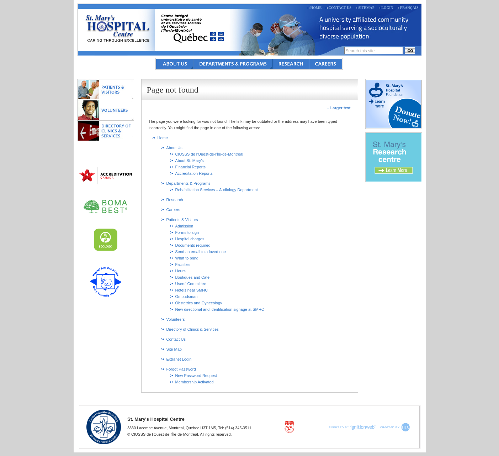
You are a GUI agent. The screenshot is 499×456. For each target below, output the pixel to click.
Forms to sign (187, 232)
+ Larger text (338, 108)
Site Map (174, 349)
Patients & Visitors (106, 89)
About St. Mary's (189, 160)
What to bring (186, 258)
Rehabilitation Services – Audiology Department (216, 190)
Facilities (183, 264)
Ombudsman (186, 296)
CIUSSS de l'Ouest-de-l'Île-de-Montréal (209, 154)
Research (291, 64)
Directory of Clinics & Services (106, 131)
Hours (180, 271)
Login (387, 8)
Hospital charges (190, 239)
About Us (174, 64)
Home (316, 8)
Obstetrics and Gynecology (198, 303)
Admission (184, 226)
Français (409, 8)
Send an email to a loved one (200, 252)
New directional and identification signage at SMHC (219, 309)
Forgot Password (181, 369)
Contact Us (340, 8)
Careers (325, 64)
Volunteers (106, 110)
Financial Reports (190, 167)
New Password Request (196, 375)
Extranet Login (179, 359)
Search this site (360, 50)
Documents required (193, 245)
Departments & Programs (233, 64)
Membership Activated (194, 382)
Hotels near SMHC (191, 290)
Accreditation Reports (194, 173)
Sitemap (366, 8)
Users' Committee (190, 284)
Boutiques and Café (192, 277)
